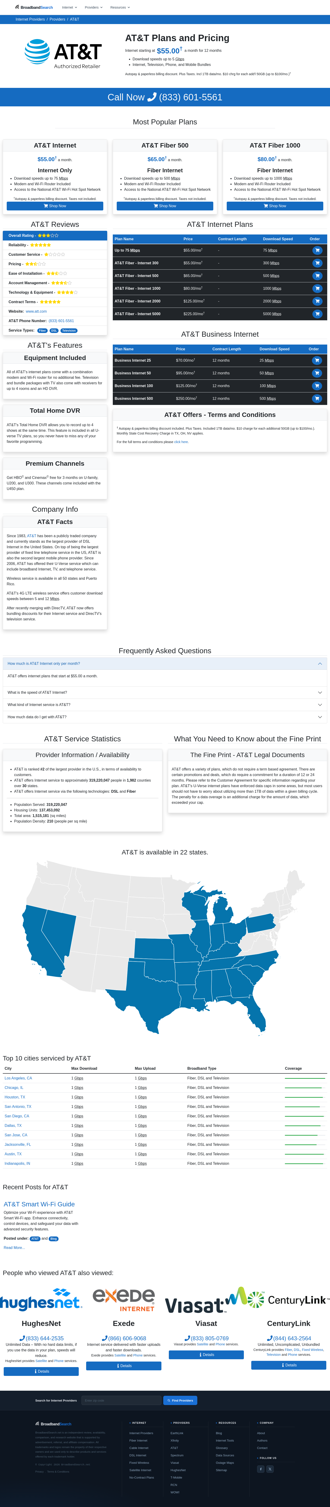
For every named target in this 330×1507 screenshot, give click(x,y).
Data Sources (225, 1455)
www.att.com (36, 311)
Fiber (42, 330)
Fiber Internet (138, 1440)
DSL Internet (137, 1455)
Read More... (14, 1248)
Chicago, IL (14, 1088)
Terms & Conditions (58, 1471)
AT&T (31, 536)
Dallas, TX (13, 1126)
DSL (54, 330)
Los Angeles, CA (18, 1078)
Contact (262, 1448)
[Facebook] (260, 1469)
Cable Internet (138, 1448)
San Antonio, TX (18, 1107)
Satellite (41, 1361)
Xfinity (175, 1440)
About (261, 1433)
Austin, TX (13, 1154)
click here (181, 442)
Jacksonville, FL (18, 1144)
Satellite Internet (140, 1470)
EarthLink (177, 1433)
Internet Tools (225, 1440)
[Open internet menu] (69, 7)
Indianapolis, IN (17, 1163)
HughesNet (178, 1470)
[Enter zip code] (121, 1400)
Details (41, 1371)
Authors (262, 1440)
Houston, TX (15, 1097)
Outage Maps (225, 1462)
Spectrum (177, 1455)
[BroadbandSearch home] (34, 7)
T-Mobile (176, 1477)
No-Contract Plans (141, 1477)
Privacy (39, 1471)
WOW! (175, 1492)
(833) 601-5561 (165, 97)
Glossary (222, 1448)
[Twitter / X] (270, 1469)
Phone (58, 1361)
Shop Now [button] (55, 206)
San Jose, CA (16, 1135)
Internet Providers (141, 1433)
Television (69, 330)
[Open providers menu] (94, 7)
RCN (174, 1485)
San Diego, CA (17, 1116)
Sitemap (221, 1470)
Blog (53, 1238)
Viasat (175, 1462)
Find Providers (180, 1400)
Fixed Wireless (312, 1350)
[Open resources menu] (120, 7)
